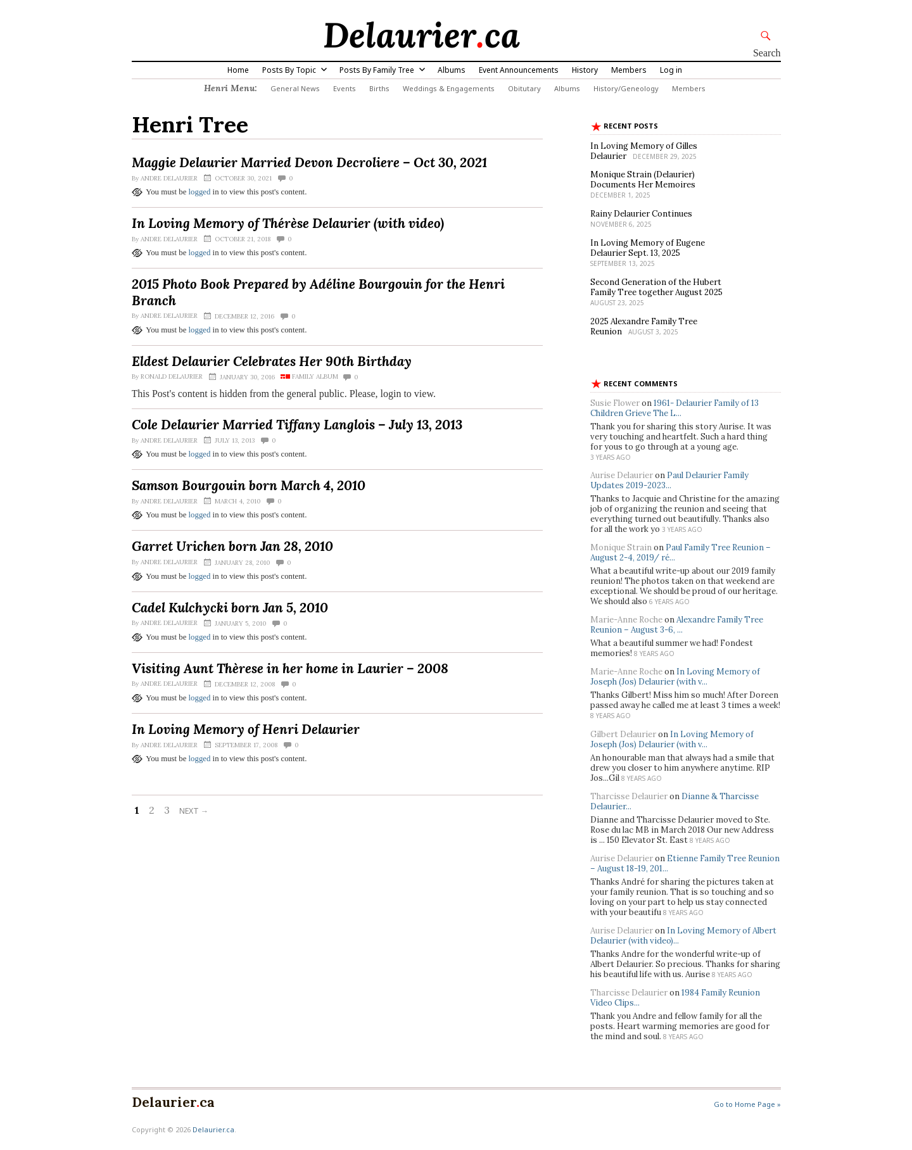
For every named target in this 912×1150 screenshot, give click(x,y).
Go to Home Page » (747, 1104)
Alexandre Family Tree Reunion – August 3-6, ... (676, 624)
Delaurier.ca (213, 1129)
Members (629, 70)
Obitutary (524, 88)
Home (238, 70)
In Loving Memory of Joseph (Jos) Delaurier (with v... (675, 676)
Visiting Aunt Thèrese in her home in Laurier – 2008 (290, 668)
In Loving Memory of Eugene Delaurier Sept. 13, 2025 (647, 247)
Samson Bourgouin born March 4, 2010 (248, 485)
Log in (671, 70)
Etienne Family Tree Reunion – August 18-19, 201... (685, 863)
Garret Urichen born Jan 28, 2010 (232, 546)
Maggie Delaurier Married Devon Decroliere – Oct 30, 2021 (309, 162)
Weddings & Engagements (449, 88)
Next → (193, 811)
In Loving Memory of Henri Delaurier (246, 729)
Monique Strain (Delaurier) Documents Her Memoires (642, 179)
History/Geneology (626, 88)
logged (200, 191)
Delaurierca (421, 35)
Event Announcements (519, 70)
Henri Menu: (230, 88)
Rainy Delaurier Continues (641, 213)
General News (295, 88)
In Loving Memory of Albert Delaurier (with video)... (683, 935)
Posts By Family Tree (376, 70)
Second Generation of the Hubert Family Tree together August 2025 (656, 287)
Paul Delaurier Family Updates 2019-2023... (669, 480)
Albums (452, 70)
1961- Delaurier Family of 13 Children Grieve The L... (674, 408)
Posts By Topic (289, 70)
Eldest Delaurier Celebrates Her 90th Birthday (272, 361)
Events (344, 88)
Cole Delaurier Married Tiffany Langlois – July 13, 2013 (297, 424)
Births (379, 88)
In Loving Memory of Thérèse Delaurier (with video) (288, 223)
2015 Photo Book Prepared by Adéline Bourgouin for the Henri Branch (318, 291)
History (585, 70)
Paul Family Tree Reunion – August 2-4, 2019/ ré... (680, 552)
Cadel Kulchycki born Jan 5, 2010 (230, 607)
